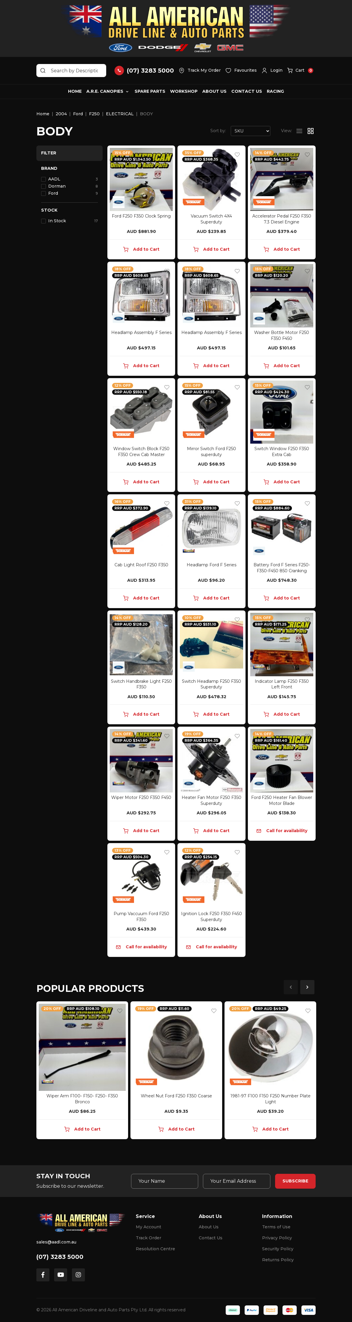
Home (75, 91)
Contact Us (246, 91)
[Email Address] (236, 1181)
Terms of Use (276, 1227)
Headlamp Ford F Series (211, 565)
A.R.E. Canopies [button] (104, 91)
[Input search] (71, 70)
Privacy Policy (277, 1238)
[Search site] (42, 70)
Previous (291, 987)
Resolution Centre (155, 1248)
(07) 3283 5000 (59, 1256)
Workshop (184, 91)
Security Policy (277, 1248)
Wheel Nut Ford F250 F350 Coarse (176, 1096)
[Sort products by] (250, 131)
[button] (272, 70)
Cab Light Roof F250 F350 (141, 565)
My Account (148, 1227)
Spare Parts (150, 91)
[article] (82, 1071)
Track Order (148, 1238)
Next (307, 987)
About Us (214, 91)
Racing (275, 91)
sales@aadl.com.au (56, 1242)
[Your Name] (164, 1181)
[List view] (299, 131)
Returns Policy (278, 1259)
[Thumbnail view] (311, 131)
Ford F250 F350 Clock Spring (141, 216)
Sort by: (218, 130)
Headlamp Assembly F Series (141, 332)
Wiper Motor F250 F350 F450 (141, 797)
